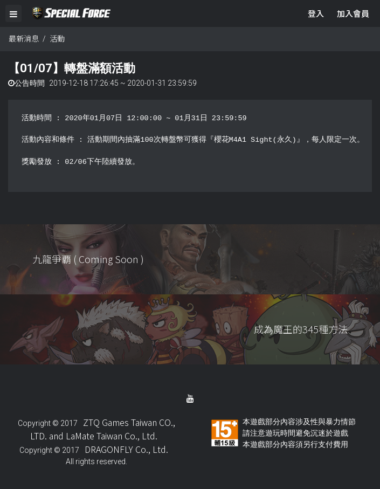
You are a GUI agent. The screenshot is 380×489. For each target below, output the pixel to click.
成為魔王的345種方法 (301, 329)
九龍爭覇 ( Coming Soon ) (88, 259)
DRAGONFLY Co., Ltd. (126, 449)
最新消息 (24, 38)
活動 (57, 38)
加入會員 (353, 13)
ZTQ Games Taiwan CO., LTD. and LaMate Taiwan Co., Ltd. (102, 429)
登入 (316, 13)
